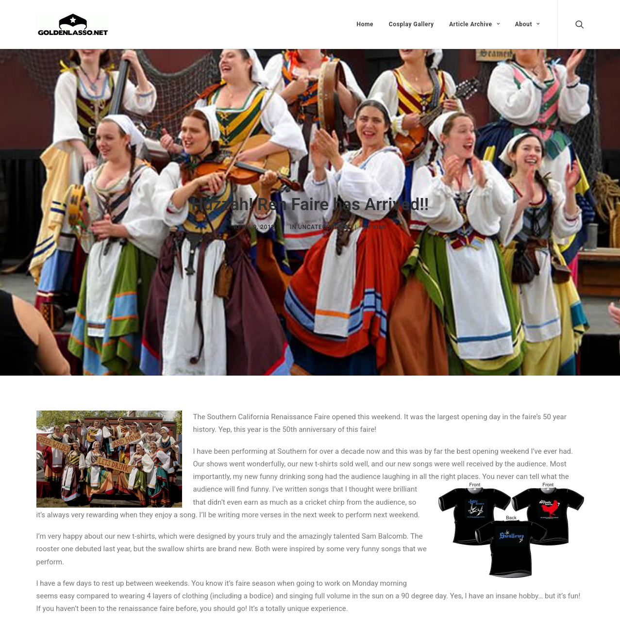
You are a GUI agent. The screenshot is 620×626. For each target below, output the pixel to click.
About (527, 24)
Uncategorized (323, 224)
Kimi (379, 224)
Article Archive (474, 24)
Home (365, 24)
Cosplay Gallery (411, 24)
